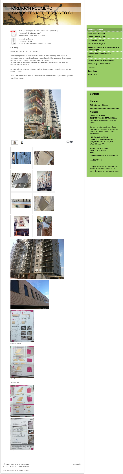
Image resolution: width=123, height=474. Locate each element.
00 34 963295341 (103, 148)
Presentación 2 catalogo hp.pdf (29, 33)
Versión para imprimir (11, 464)
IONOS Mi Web (24, 470)
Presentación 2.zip (25, 41)
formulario (106, 171)
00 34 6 (96, 151)
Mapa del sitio (25, 464)
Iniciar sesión (77, 464)
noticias (113, 127)
